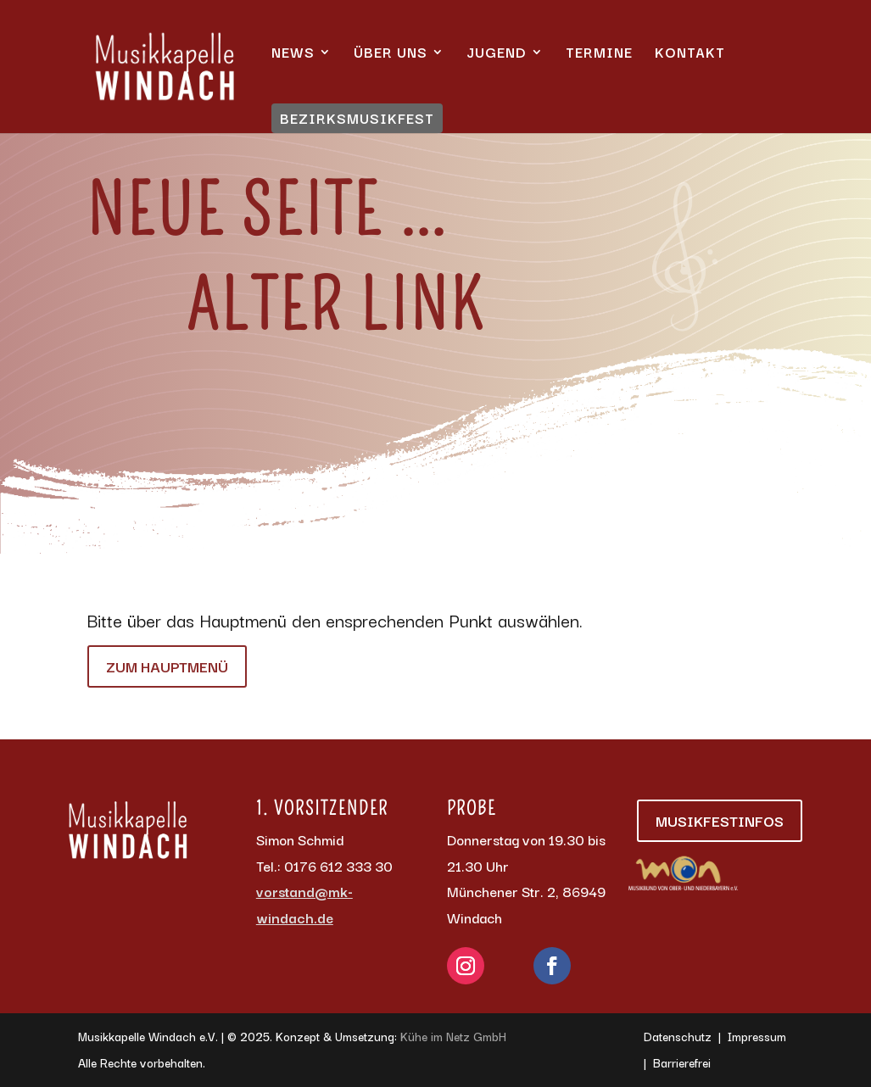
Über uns (390, 54)
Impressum (757, 1036)
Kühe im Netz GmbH (453, 1036)
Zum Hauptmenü (167, 666)
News (293, 54)
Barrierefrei (682, 1062)
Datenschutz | (686, 1036)
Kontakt (690, 54)
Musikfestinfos (720, 820)
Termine (599, 54)
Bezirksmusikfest (357, 118)
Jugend (496, 54)
